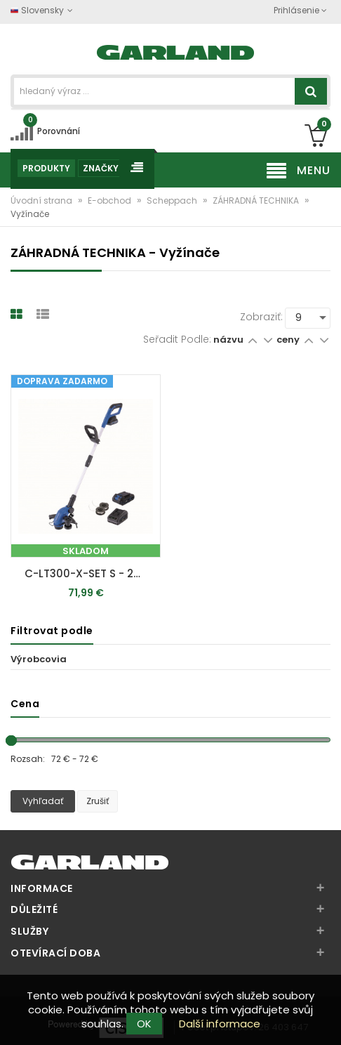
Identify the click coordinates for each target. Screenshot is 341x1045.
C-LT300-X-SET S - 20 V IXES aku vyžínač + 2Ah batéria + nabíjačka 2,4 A (89, 573)
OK (144, 1023)
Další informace (219, 1023)
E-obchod (110, 200)
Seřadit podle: (177, 339)
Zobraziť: (261, 317)
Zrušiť (97, 801)
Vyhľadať (42, 801)
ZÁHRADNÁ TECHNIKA (257, 200)
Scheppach (173, 200)
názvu (228, 339)
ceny (289, 339)
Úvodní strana (42, 200)
